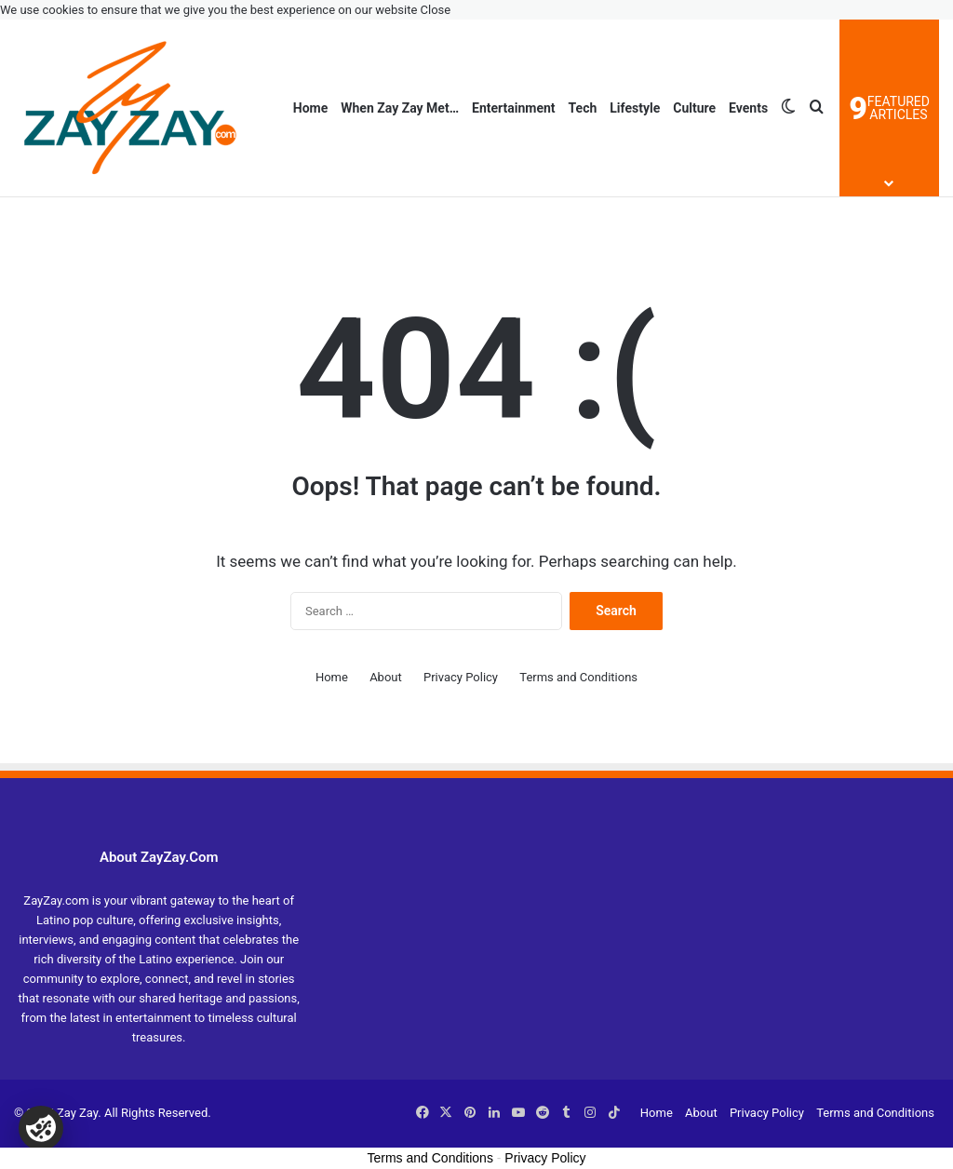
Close (436, 10)
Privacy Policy (460, 677)
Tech (583, 108)
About (385, 677)
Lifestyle (635, 108)
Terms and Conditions (578, 677)
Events (748, 108)
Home (310, 108)
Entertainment (514, 108)
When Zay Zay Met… (400, 108)
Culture (694, 108)
